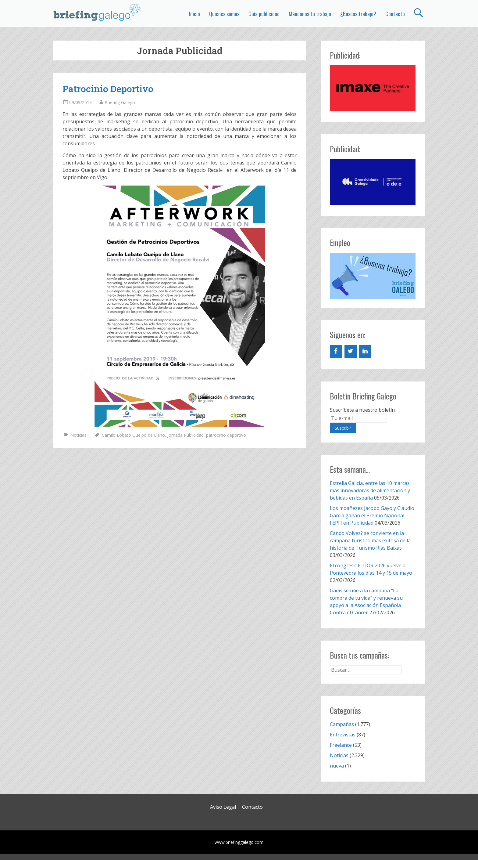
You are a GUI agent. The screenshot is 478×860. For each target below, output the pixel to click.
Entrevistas (342, 734)
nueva (337, 765)
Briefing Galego (120, 102)
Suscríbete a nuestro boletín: (363, 410)
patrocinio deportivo (226, 435)
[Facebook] (336, 351)
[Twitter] (350, 351)
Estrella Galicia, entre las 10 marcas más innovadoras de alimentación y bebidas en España (370, 490)
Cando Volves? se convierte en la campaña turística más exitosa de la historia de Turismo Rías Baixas (370, 540)
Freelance (341, 745)
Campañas (342, 724)
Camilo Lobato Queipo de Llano (133, 435)
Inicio (194, 14)
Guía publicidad (264, 14)
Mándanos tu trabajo (310, 14)
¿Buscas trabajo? (358, 14)
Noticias (78, 435)
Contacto (395, 14)
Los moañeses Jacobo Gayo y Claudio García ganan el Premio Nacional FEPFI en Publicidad (372, 515)
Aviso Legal (223, 807)
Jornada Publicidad (185, 435)
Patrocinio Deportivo (107, 89)
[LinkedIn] (365, 351)
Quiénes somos (224, 14)
